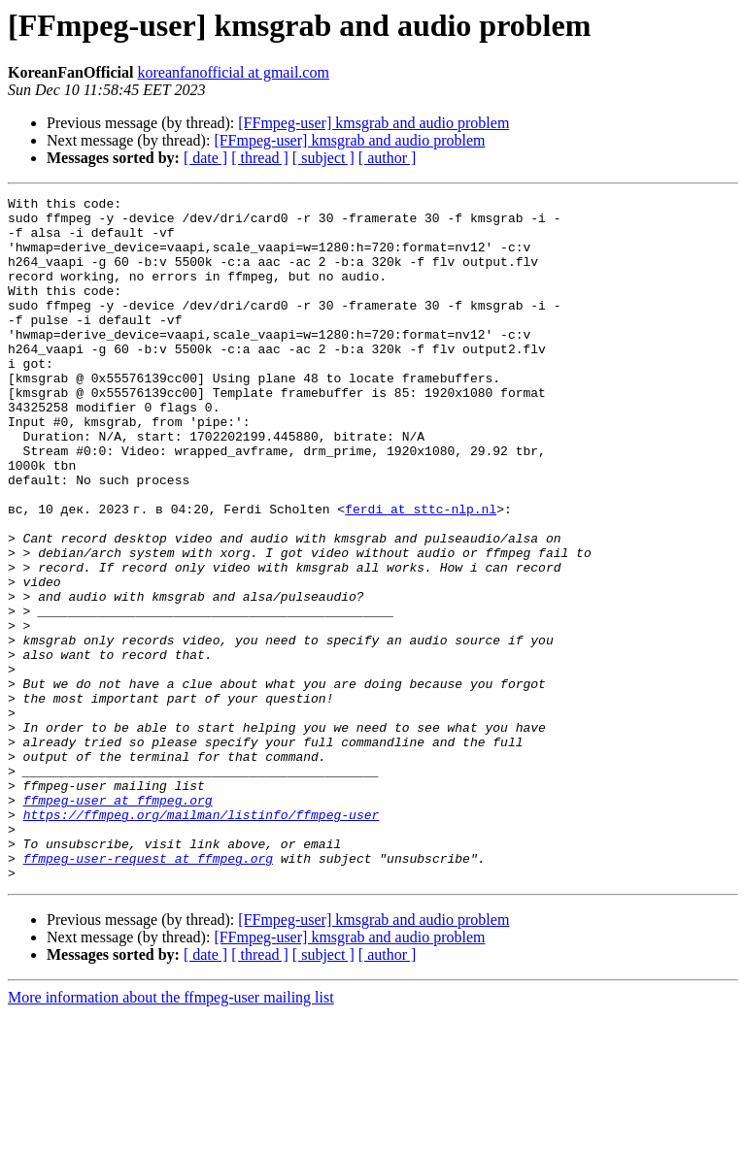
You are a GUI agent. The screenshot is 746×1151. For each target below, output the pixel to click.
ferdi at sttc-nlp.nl (424, 572)
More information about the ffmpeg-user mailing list (171, 1134)
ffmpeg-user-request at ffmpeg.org (148, 992)
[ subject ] (323, 157)
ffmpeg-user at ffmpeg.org (118, 922)
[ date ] (205, 157)
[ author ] (387, 157)
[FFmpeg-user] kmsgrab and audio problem (373, 123)
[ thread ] (259, 157)
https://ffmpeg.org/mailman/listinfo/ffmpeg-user (201, 939)
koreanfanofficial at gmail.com (232, 72)
